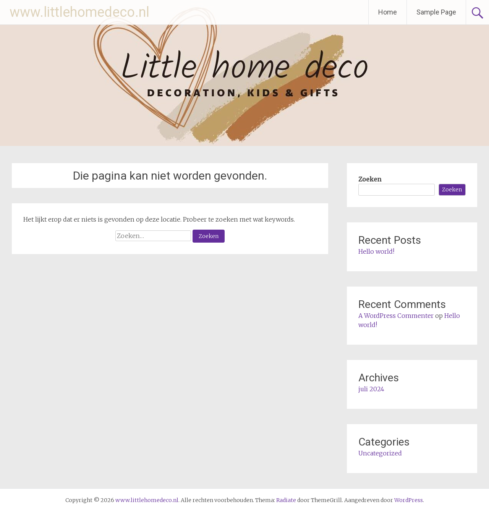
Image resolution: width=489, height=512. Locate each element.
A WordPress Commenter (396, 315)
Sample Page (436, 12)
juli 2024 (371, 389)
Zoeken (369, 179)
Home (387, 12)
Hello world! (376, 251)
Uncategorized (380, 453)
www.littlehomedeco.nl (79, 12)
